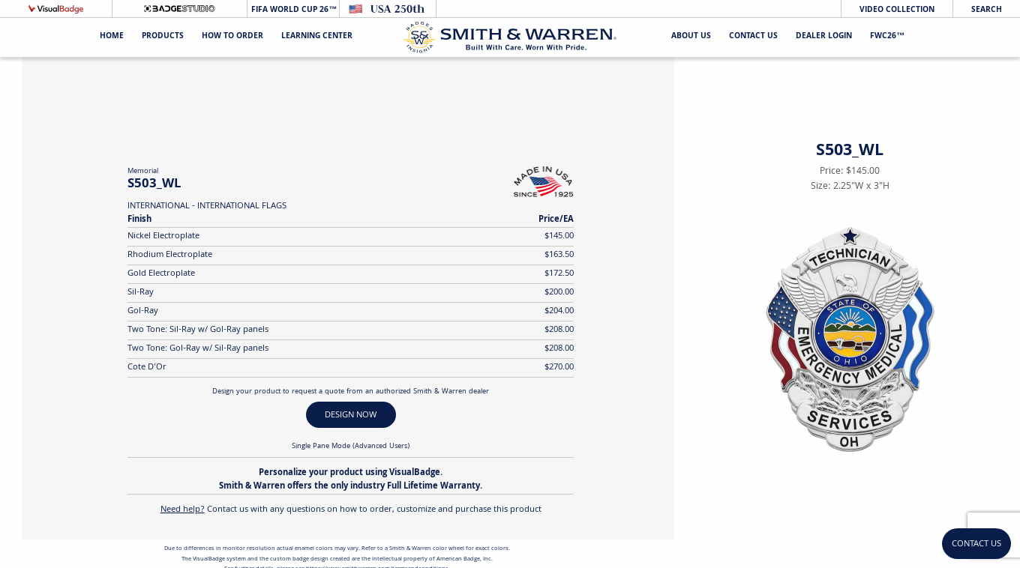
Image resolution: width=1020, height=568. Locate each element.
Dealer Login (824, 37)
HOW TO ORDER (232, 37)
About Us (691, 37)
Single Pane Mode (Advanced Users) (351, 446)
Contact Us (753, 37)
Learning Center (316, 37)
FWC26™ (887, 37)
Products (163, 37)
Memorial (143, 171)
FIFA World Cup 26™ (293, 10)
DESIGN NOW (350, 415)
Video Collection (897, 10)
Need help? (182, 510)
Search (986, 10)
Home (112, 37)
